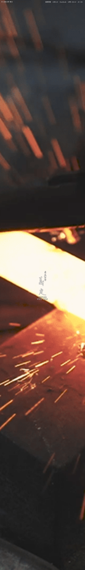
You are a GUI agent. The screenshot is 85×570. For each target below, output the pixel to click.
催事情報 (48, 2)
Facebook (63, 2)
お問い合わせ (72, 2)
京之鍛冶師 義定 (7, 2)
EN (82, 2)
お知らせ (55, 2)
